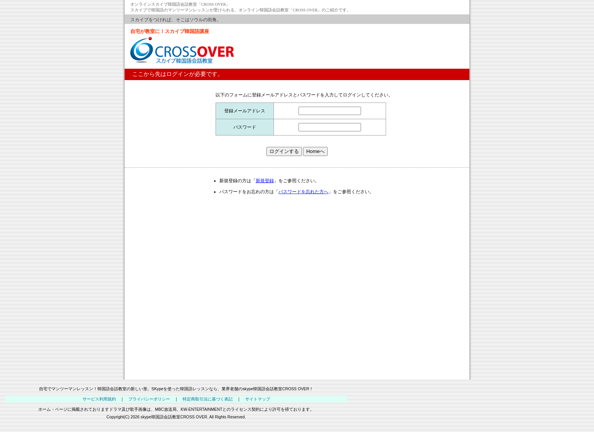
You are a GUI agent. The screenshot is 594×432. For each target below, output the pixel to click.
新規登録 (265, 180)
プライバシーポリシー (149, 399)
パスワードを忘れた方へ (303, 191)
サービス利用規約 (99, 399)
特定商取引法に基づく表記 (208, 399)
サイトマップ (257, 399)
